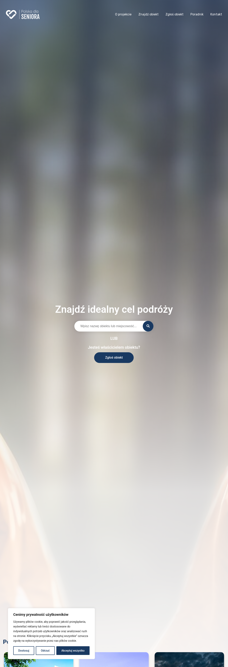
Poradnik (196, 14)
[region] (51, 633)
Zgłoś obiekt (175, 14)
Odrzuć (45, 650)
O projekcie (123, 14)
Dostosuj (23, 650)
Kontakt (216, 14)
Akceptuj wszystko (72, 650)
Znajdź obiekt (148, 14)
